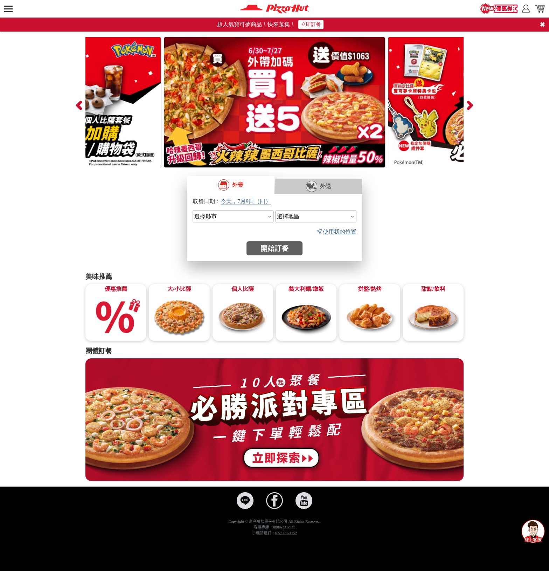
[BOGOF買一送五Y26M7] (274, 102)
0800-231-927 (284, 527)
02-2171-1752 (286, 533)
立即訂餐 (311, 24)
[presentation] (78, 102)
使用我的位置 (339, 232)
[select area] (315, 216)
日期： (212, 201)
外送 (318, 186)
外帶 (230, 185)
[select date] (247, 201)
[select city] (233, 216)
